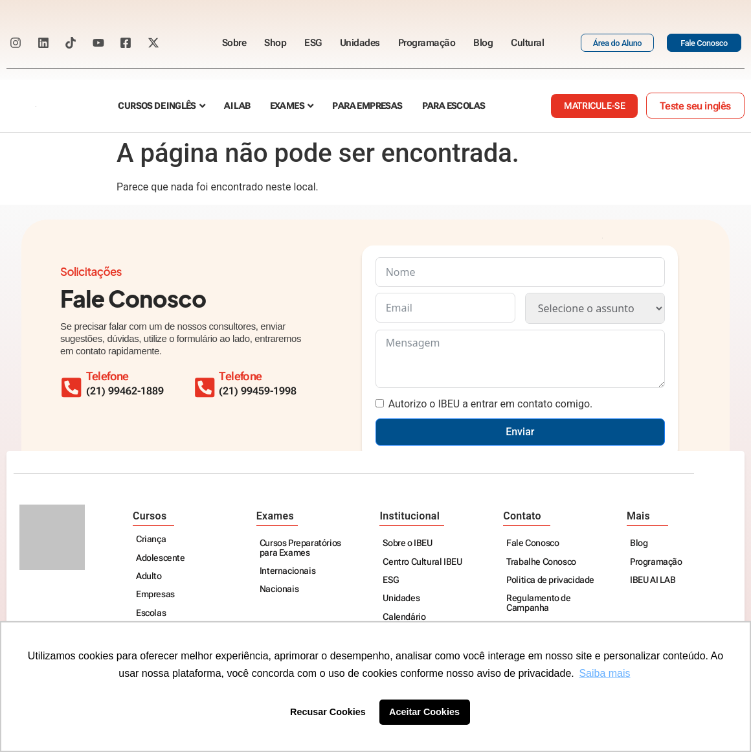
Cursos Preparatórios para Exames (300, 548)
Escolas (151, 613)
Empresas (155, 594)
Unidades (360, 43)
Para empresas (367, 105)
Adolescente (160, 558)
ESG (313, 43)
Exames (287, 105)
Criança (151, 539)
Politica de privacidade (550, 580)
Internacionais (287, 571)
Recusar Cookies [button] (328, 712)
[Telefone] (208, 384)
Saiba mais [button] (604, 673)
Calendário (404, 617)
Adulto (149, 576)
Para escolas (454, 105)
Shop (275, 43)
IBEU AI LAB (653, 580)
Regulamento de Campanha (538, 603)
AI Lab (237, 105)
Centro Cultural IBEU (422, 562)
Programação (427, 43)
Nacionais (279, 589)
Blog (483, 43)
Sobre (234, 43)
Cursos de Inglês (157, 105)
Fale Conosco (532, 543)
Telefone (248, 376)
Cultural (527, 43)
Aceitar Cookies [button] (424, 712)
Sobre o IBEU (407, 543)
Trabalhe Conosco (541, 562)
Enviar (520, 432)
